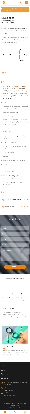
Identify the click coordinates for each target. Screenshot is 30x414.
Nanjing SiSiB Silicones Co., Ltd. (18, 403)
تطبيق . (3, 370)
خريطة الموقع (20, 407)
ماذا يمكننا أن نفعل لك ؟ (15, 219)
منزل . (4, 8)
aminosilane (13, 37)
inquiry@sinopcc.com (9, 395)
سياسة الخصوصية (11, 407)
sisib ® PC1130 (8, 10)
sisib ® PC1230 (8, 309)
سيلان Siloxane (15, 8)
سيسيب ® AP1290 (8, 346)
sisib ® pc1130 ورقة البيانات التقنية (12, 199)
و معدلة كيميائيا (17, 119)
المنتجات (8, 8)
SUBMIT (15, 267)
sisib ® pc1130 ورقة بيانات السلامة (12, 206)
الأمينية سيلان (23, 8)
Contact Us (4, 378)
